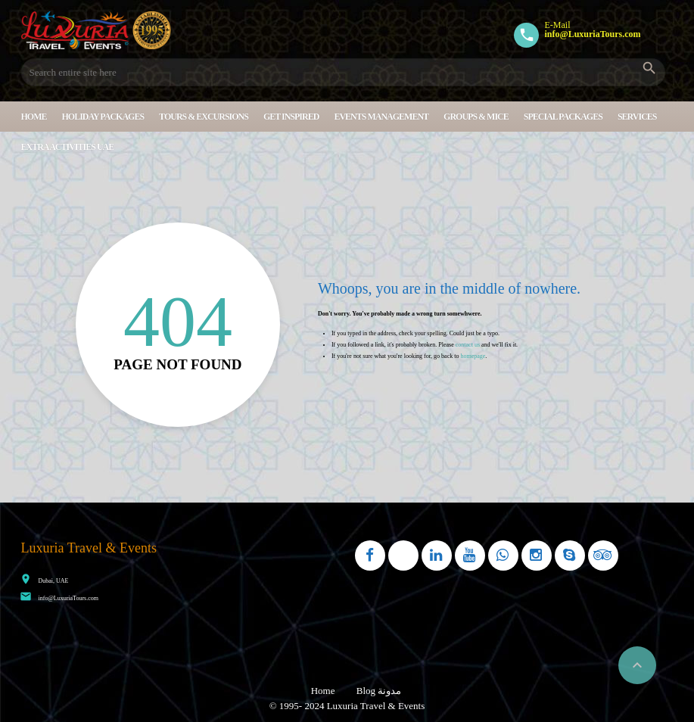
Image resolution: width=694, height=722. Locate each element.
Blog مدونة (379, 690)
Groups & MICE (476, 116)
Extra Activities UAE (67, 147)
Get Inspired (291, 116)
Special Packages (563, 116)
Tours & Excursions (203, 116)
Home (34, 116)
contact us (468, 344)
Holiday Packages (103, 116)
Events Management (381, 116)
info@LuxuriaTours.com (68, 598)
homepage (472, 356)
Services (637, 116)
